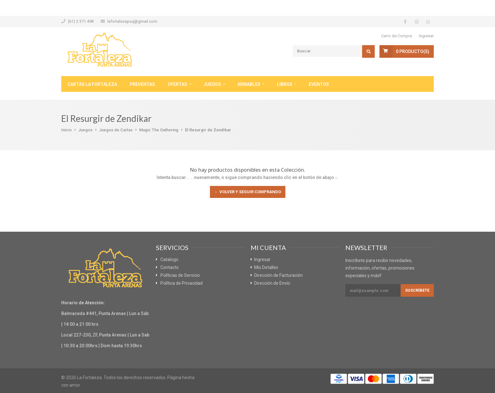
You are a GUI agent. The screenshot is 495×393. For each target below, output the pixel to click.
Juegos (212, 84)
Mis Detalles (266, 267)
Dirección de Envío (272, 283)
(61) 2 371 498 (80, 21)
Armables (248, 84)
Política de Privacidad (181, 283)
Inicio (66, 130)
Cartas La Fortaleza (92, 84)
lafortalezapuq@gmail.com (132, 21)
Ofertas (177, 84)
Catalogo (169, 259)
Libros (284, 84)
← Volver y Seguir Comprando (247, 191)
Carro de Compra (396, 35)
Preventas (142, 84)
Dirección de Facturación (278, 275)
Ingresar (426, 35)
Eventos (319, 84)
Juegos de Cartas (116, 130)
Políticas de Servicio (180, 275)
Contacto (169, 267)
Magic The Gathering (158, 130)
